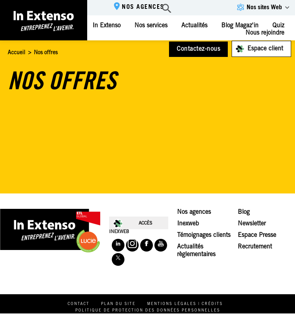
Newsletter (252, 224)
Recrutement (255, 247)
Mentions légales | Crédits (185, 304)
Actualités (194, 26)
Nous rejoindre (264, 33)
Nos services (150, 26)
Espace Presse (257, 235)
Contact (78, 304)
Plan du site (118, 304)
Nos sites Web (264, 8)
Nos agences (143, 7)
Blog (244, 212)
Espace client (265, 49)
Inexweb (188, 224)
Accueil (16, 53)
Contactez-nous (198, 49)
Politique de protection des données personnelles (147, 311)
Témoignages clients (203, 235)
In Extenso (107, 26)
